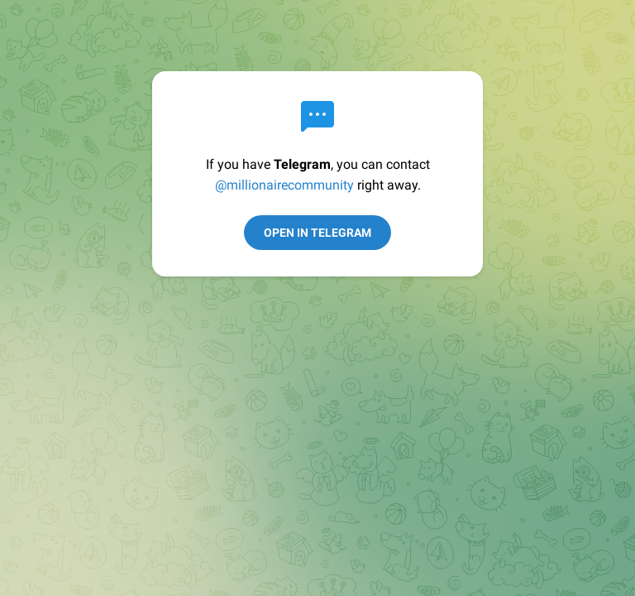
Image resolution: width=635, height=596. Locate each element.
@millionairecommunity (284, 185)
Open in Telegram (317, 232)
